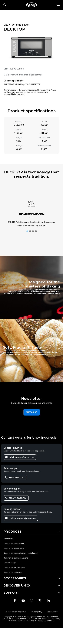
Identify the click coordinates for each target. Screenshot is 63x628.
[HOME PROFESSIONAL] (31, 4)
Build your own (18, 94)
